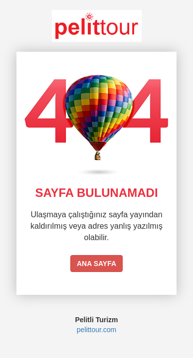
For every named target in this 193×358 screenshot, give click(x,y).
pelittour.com (96, 330)
